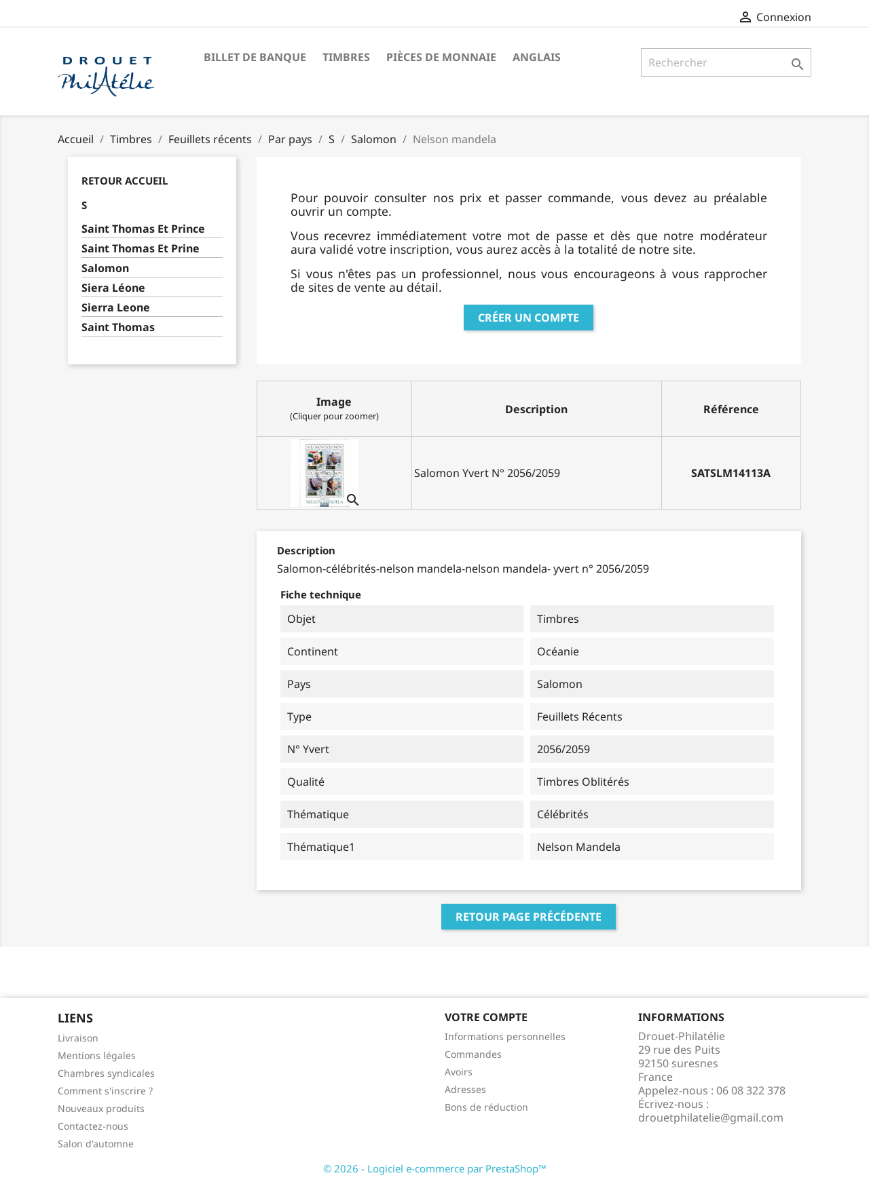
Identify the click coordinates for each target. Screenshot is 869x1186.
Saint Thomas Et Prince (143, 229)
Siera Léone (113, 288)
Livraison (78, 1037)
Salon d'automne (96, 1143)
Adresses (465, 1089)
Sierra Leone (115, 308)
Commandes (473, 1054)
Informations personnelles (505, 1036)
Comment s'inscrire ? (105, 1090)
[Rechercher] (726, 62)
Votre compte (486, 1017)
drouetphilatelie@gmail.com (710, 1117)
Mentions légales (97, 1055)
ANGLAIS (537, 57)
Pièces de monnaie (441, 57)
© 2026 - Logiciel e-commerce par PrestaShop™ (435, 1168)
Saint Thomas (118, 327)
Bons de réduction (486, 1107)
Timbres (346, 57)
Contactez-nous (93, 1126)
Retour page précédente (529, 916)
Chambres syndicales (106, 1073)
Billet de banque (255, 57)
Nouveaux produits (101, 1108)
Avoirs (459, 1071)
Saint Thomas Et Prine (140, 249)
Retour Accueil (124, 180)
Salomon (105, 268)
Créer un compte (528, 317)
